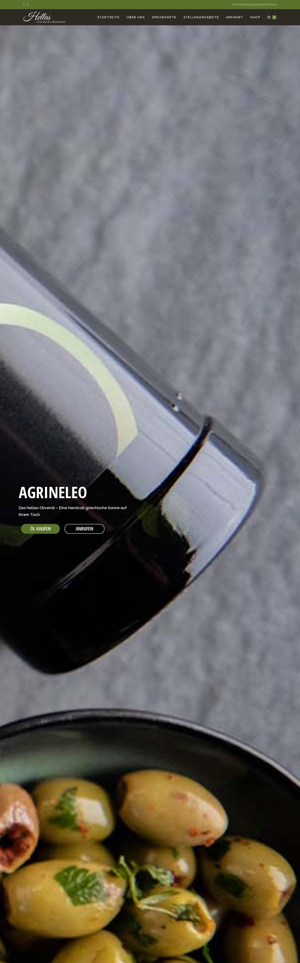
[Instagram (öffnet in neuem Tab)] (28, 4)
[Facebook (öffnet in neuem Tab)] (24, 4)
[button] (40, 529)
